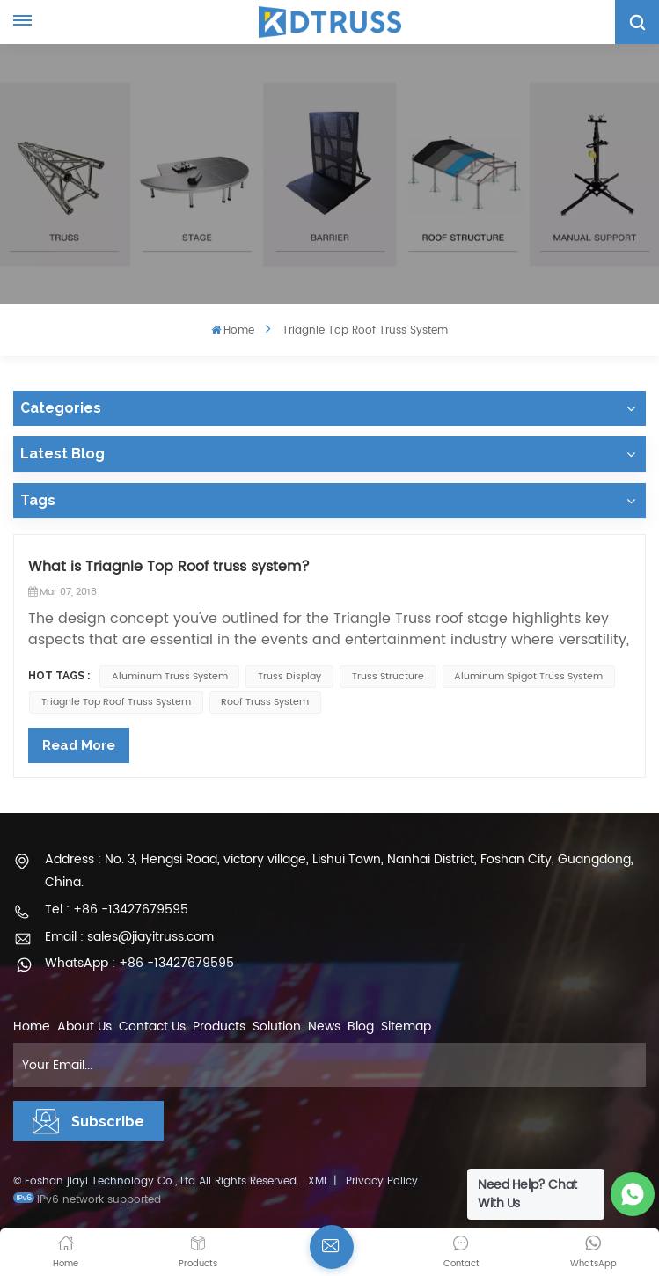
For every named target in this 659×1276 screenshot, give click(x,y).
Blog (361, 1026)
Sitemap (406, 1026)
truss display (289, 677)
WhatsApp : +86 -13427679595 (139, 963)
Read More (78, 745)
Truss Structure (388, 677)
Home (232, 330)
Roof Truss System (265, 702)
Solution (277, 1026)
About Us (84, 1026)
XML (318, 1181)
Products (219, 1026)
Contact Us (152, 1026)
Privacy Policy (382, 1181)
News (324, 1026)
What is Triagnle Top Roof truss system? (169, 566)
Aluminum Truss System (170, 677)
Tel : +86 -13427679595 (116, 909)
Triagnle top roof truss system (116, 702)
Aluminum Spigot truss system (528, 677)
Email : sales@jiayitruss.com (129, 937)
